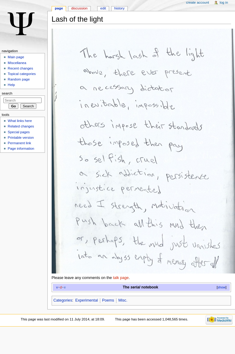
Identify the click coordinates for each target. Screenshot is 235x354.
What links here (20, 121)
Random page (19, 79)
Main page (16, 57)
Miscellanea (17, 63)
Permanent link (19, 143)
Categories (62, 300)
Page (59, 8)
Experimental (86, 300)
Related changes (21, 126)
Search (7, 93)
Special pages (19, 132)
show (222, 287)
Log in (224, 2)
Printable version (21, 137)
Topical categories (22, 74)
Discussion (79, 8)
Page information (21, 148)
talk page (121, 278)
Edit (103, 8)
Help (11, 85)
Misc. (122, 300)
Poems (108, 300)
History (119, 8)
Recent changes (20, 68)
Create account (197, 2)
